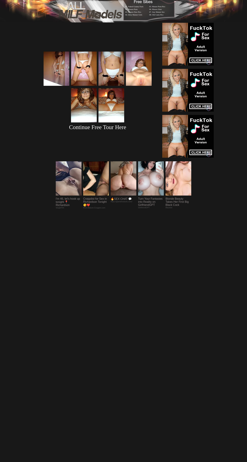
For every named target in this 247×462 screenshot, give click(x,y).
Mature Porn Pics (158, 6)
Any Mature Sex (158, 12)
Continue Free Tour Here (97, 127)
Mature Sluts (157, 9)
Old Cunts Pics (157, 15)
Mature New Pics (134, 12)
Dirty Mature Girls (135, 15)
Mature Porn (133, 9)
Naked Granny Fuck (135, 6)
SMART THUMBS (130, 373)
